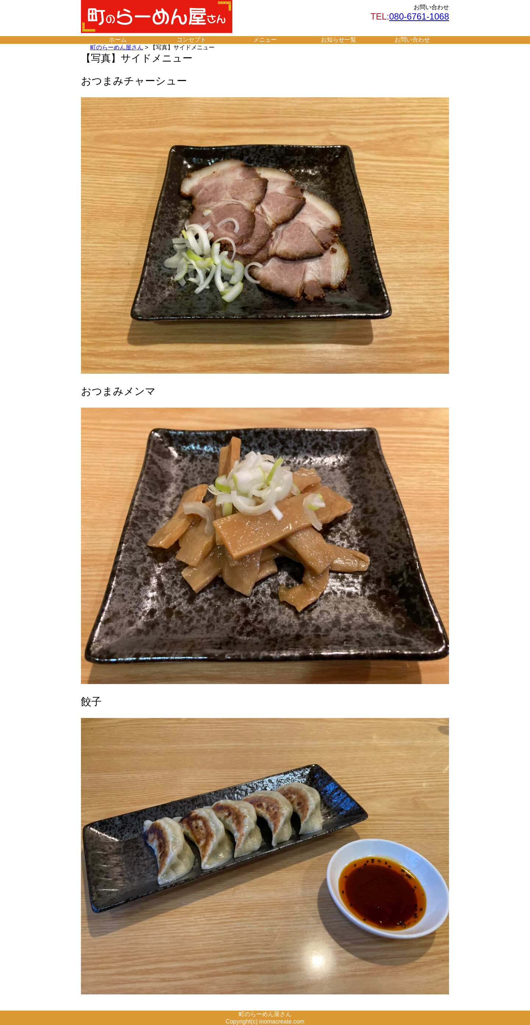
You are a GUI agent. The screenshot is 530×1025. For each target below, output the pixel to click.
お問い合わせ (412, 39)
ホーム (118, 39)
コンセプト (191, 39)
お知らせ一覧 (338, 39)
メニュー (265, 39)
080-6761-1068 (419, 16)
